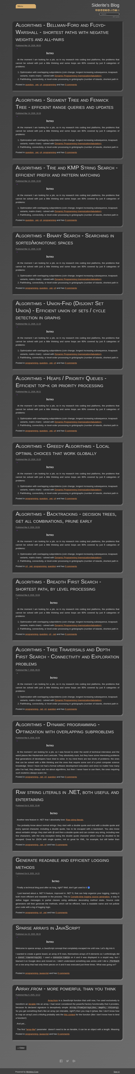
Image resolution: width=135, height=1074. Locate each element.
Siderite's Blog (105, 5)
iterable (63, 1004)
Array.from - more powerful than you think (66, 988)
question (29, 84)
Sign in (117, 1072)
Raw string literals (109, 820)
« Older (21, 1048)
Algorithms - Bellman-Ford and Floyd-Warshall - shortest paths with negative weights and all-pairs (62, 32)
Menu (20, 6)
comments (71, 84)
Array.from (53, 1000)
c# (41, 84)
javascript (44, 973)
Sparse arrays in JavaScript (48, 928)
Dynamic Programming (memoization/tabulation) (69, 79)
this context (55, 1021)
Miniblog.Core (32, 1072)
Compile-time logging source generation (90, 900)
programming (49, 84)
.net (36, 84)
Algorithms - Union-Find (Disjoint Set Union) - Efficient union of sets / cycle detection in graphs (61, 310)
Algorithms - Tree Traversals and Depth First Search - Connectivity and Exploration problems (67, 656)
